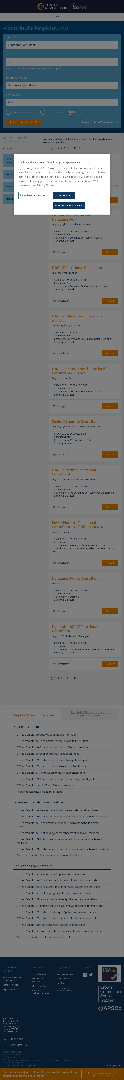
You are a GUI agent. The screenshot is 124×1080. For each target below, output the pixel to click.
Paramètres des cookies (32, 195)
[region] (62, 184)
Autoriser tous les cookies (69, 205)
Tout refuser (64, 195)
